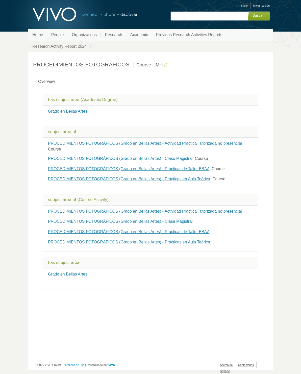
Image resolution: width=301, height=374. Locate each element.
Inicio (244, 5)
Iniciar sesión (261, 5)
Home (37, 35)
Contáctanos (246, 364)
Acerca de (226, 364)
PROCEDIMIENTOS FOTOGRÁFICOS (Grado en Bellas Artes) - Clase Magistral (120, 158)
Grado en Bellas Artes (67, 111)
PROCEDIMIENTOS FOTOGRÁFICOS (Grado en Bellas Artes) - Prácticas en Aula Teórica (129, 179)
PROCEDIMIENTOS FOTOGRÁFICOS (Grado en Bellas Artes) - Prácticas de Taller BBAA (128, 169)
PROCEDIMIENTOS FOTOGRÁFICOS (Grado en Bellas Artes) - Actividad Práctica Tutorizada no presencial (145, 143)
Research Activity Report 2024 (59, 46)
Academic (139, 35)
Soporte (225, 370)
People (57, 35)
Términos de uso (73, 364)
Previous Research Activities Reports (189, 35)
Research (113, 35)
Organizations (84, 35)
